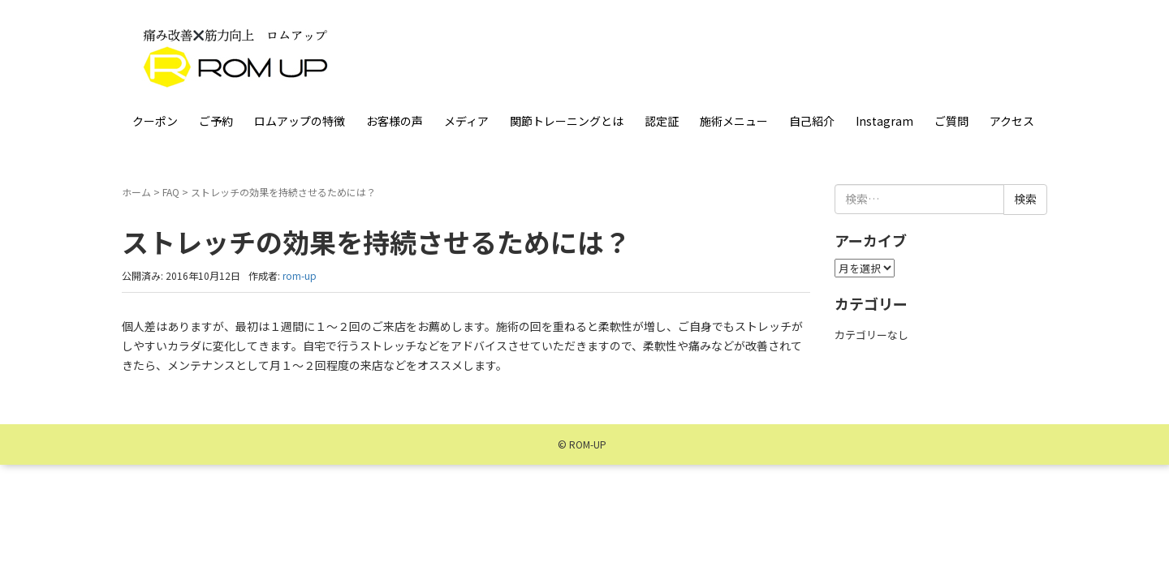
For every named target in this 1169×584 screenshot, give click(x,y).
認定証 (662, 121)
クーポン (155, 121)
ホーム (136, 192)
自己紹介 (812, 121)
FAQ (170, 192)
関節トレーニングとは (566, 121)
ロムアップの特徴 (299, 121)
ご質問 (951, 121)
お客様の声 (394, 121)
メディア (466, 121)
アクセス (1012, 121)
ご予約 (216, 121)
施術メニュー (734, 121)
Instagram (884, 121)
